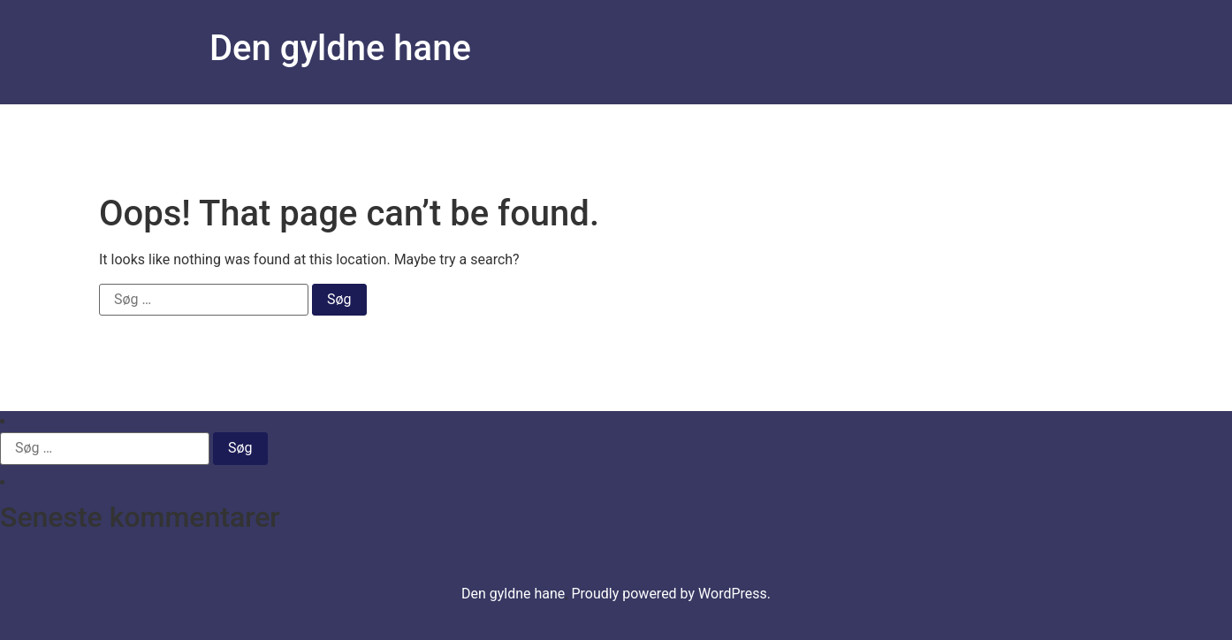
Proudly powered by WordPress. (671, 593)
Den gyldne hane (340, 48)
